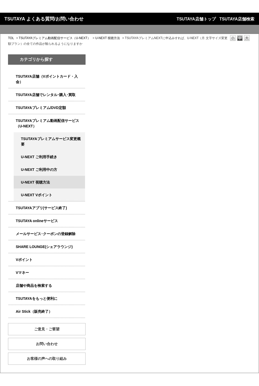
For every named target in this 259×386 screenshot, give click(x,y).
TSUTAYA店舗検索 (236, 19)
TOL (11, 38)
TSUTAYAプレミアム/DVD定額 (41, 108)
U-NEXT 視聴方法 (107, 38)
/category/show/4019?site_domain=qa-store (12, 208)
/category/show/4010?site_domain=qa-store (12, 221)
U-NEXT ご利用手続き (39, 157)
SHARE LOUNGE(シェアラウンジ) (44, 247)
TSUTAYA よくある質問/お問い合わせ (43, 18)
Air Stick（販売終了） (34, 311)
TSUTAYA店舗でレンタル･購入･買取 (45, 95)
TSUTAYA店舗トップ (196, 19)
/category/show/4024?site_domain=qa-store (12, 298)
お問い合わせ (47, 344)
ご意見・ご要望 (46, 329)
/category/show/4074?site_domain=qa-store (12, 260)
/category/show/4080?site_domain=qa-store (12, 234)
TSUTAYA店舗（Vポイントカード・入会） (47, 79)
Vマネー (22, 273)
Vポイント (24, 260)
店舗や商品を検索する (34, 285)
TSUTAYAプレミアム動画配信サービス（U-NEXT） (54, 38)
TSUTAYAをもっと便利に (36, 298)
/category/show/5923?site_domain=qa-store (12, 120)
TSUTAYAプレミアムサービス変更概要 (51, 141)
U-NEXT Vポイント (36, 195)
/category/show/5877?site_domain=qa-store (12, 247)
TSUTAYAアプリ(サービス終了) (41, 208)
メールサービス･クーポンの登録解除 (45, 234)
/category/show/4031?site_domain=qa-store (12, 108)
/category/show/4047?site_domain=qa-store (12, 76)
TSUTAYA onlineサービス (37, 221)
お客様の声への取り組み (47, 358)
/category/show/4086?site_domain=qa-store (12, 285)
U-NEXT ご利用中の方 (39, 169)
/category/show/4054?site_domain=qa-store (12, 95)
